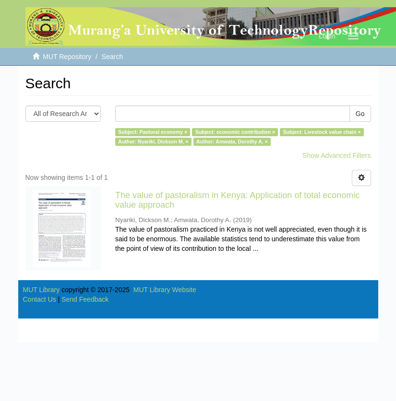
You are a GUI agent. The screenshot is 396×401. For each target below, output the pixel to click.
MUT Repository (67, 56)
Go (360, 114)
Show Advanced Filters (336, 155)
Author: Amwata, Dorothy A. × (232, 141)
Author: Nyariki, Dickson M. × (153, 141)
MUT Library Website (164, 290)
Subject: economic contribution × (235, 132)
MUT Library (41, 290)
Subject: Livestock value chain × (322, 132)
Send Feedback (84, 299)
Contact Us (39, 299)
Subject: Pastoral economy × (152, 132)
